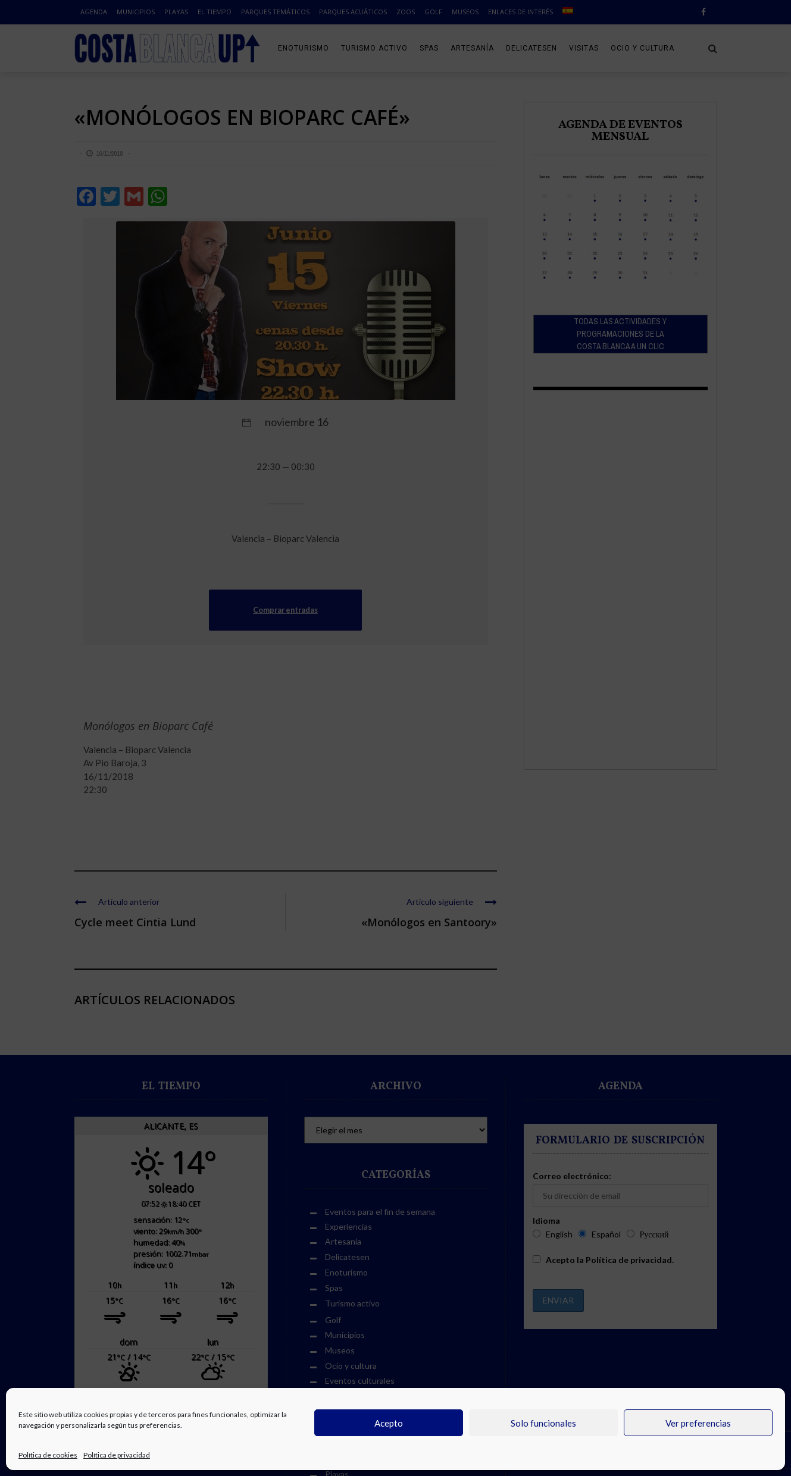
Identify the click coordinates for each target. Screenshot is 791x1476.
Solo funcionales (543, 1423)
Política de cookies (47, 1454)
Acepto (388, 1423)
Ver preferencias (698, 1423)
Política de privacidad (116, 1454)
